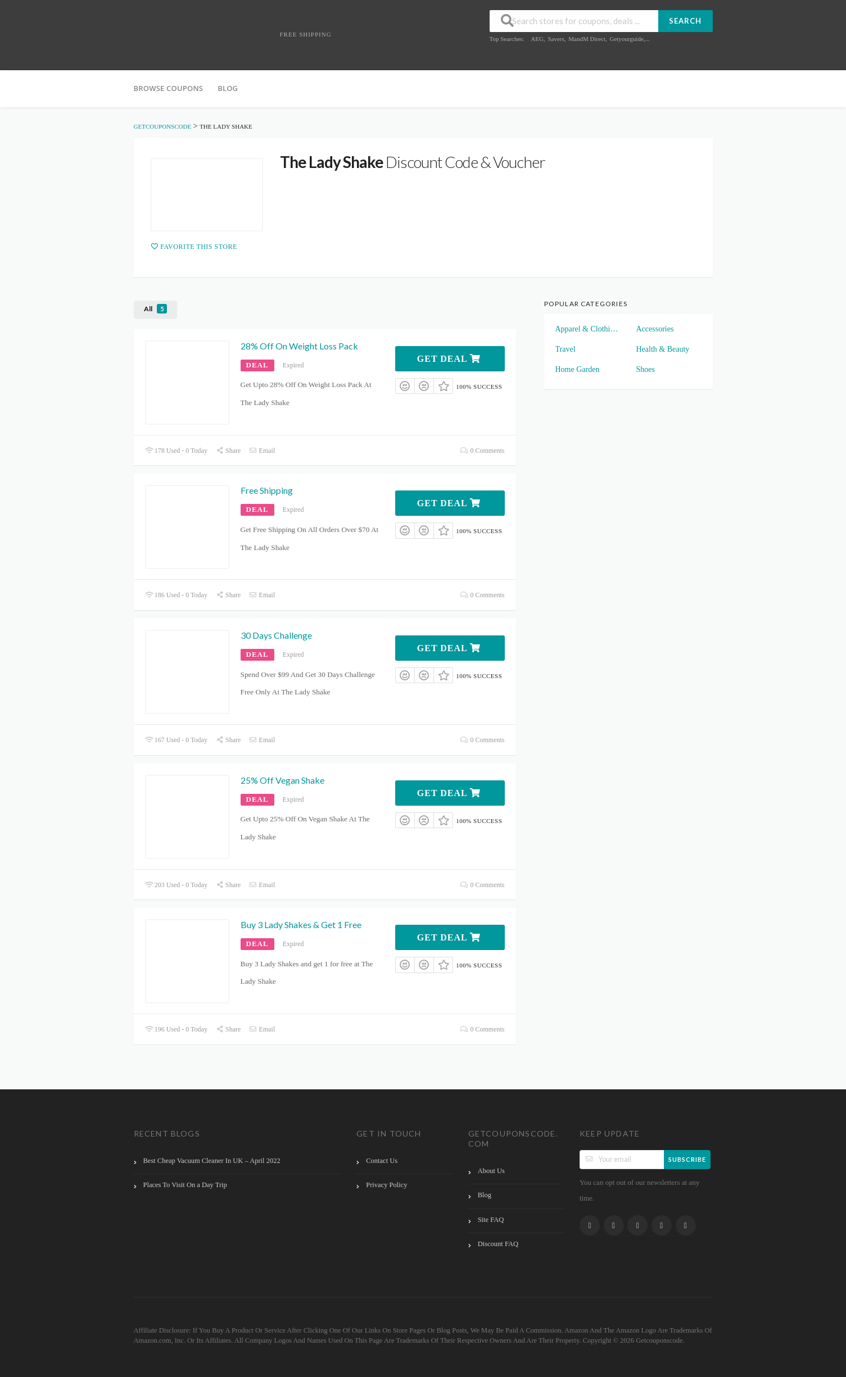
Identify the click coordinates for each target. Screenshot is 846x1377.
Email (262, 451)
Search (685, 20)
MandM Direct (586, 38)
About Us (491, 1171)
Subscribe (687, 1159)
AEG (537, 38)
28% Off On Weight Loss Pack (299, 345)
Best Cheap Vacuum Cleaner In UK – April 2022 (212, 1161)
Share (228, 451)
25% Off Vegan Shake (282, 780)
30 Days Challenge (276, 635)
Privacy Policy (386, 1185)
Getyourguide (626, 38)
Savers (556, 38)
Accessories (655, 329)
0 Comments (482, 451)
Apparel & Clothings (588, 329)
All (155, 308)
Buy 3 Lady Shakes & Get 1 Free (301, 924)
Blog (228, 88)
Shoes (645, 369)
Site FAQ (491, 1220)
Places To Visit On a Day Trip (185, 1185)
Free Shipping (267, 490)
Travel (565, 349)
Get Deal (449, 358)
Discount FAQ (498, 1244)
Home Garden (577, 369)
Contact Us (381, 1161)
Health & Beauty (663, 349)
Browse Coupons (168, 88)
